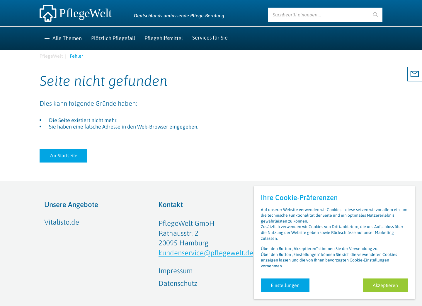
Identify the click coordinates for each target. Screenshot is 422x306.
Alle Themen (67, 38)
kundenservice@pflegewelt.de (206, 253)
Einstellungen (285, 285)
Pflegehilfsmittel (163, 38)
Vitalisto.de (61, 222)
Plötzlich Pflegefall (113, 38)
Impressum (176, 271)
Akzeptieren (385, 285)
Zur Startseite (63, 155)
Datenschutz (178, 283)
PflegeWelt (51, 56)
